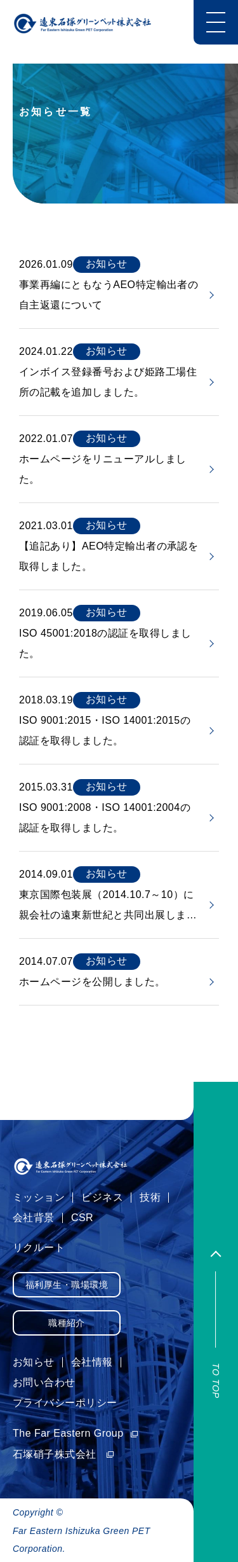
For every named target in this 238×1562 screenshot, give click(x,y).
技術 (150, 1197)
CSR (82, 1217)
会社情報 (92, 1362)
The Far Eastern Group (75, 1433)
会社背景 (34, 1217)
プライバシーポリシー (65, 1402)
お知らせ (34, 1362)
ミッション (39, 1197)
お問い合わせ (44, 1382)
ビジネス (102, 1197)
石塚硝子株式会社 (63, 1454)
